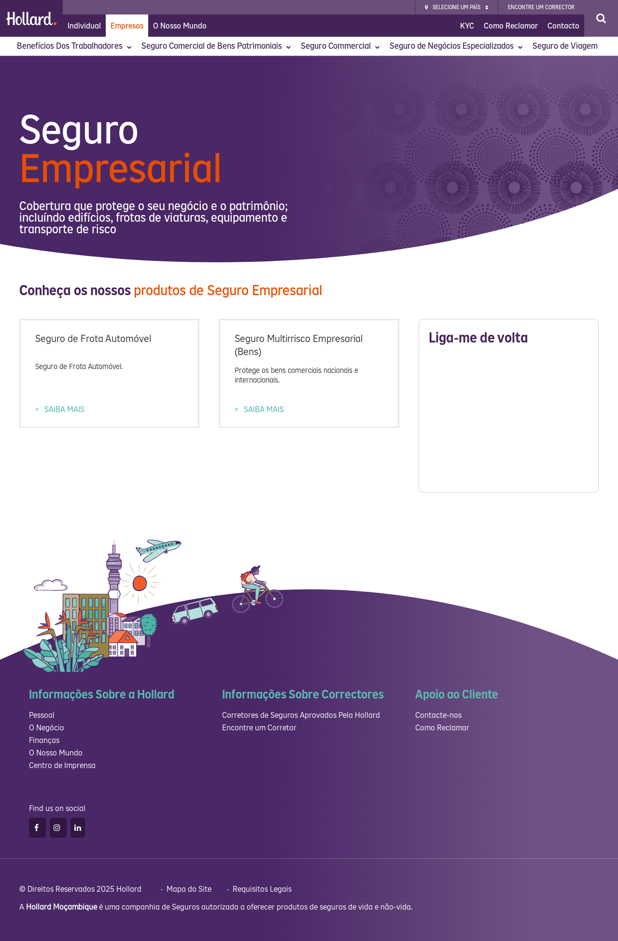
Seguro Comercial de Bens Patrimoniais (216, 46)
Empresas (127, 26)
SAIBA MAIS (63, 409)
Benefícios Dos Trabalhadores (74, 46)
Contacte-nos (438, 715)
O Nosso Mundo (180, 26)
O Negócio (46, 728)
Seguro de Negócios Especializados (456, 46)
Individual (84, 26)
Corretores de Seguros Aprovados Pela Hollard (301, 715)
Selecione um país (456, 7)
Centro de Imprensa (62, 765)
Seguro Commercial (340, 46)
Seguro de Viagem (566, 46)
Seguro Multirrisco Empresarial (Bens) (299, 345)
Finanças (44, 740)
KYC (467, 26)
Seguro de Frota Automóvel (93, 338)
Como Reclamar (511, 26)
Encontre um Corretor (259, 728)
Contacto (563, 26)
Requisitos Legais (263, 889)
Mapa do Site (190, 889)
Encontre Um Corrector (541, 7)
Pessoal (42, 715)
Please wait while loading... (509, 421)
